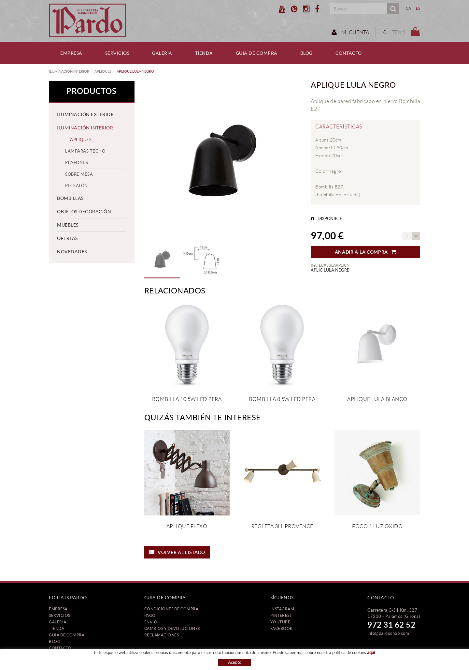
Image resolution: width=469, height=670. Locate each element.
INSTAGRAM (282, 609)
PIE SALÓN (76, 185)
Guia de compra (66, 635)
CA (408, 8)
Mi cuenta (349, 32)
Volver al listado (177, 552)
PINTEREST (281, 615)
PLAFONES (76, 162)
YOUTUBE (280, 622)
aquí (371, 652)
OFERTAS (67, 238)
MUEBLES (67, 225)
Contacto (60, 648)
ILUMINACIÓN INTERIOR (69, 71)
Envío (151, 622)
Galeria (57, 622)
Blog (54, 641)
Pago (150, 615)
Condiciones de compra (171, 609)
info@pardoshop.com (388, 633)
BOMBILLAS (70, 198)
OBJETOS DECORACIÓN (84, 211)
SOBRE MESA (79, 174)
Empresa (58, 609)
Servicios (59, 615)
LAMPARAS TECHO (85, 151)
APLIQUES (102, 71)
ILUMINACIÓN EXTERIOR (85, 114)
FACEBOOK (281, 628)
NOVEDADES (72, 251)
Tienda (56, 628)
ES (418, 8)
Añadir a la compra (365, 252)
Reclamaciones (161, 635)
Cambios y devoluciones (172, 628)
